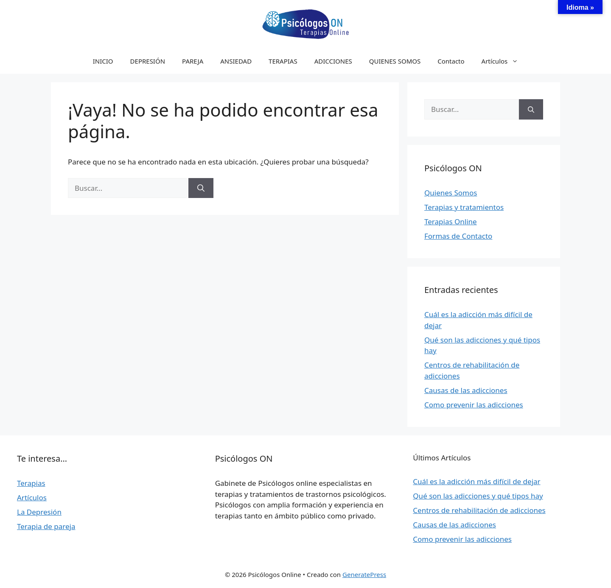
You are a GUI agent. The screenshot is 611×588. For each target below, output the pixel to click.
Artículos (504, 61)
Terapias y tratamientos (464, 207)
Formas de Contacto (458, 236)
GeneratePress (364, 574)
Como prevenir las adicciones (473, 405)
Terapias (31, 483)
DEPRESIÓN (147, 61)
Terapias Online (450, 221)
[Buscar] (200, 188)
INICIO (103, 61)
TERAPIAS (283, 61)
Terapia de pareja (46, 526)
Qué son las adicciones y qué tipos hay (478, 496)
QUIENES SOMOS (395, 61)
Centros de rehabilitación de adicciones (479, 510)
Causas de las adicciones (465, 390)
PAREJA (192, 61)
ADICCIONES (333, 61)
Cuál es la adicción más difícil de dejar (476, 481)
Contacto (450, 61)
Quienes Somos (450, 193)
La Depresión (39, 512)
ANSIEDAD (236, 61)
